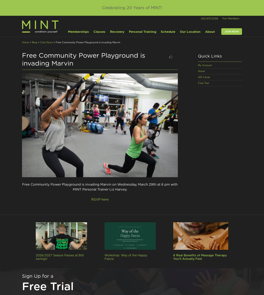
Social (201, 71)
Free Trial (203, 83)
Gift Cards (204, 77)
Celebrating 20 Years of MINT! (132, 8)
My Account (205, 65)
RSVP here (100, 199)
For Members (231, 18)
